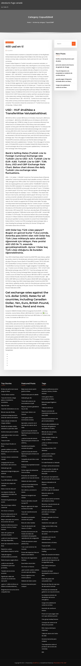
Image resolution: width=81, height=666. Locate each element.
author (10, 50)
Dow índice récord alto (28, 563)
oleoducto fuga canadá (11, 2)
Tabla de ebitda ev (47, 408)
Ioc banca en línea (47, 459)
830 (43, 652)
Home (29, 22)
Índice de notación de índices (50, 554)
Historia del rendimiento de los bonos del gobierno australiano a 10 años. (50, 426)
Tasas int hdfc (5, 440)
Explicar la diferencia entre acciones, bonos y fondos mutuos (9, 527)
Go (73, 44)
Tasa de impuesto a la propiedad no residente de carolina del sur (64, 73)
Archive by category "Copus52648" (43, 22)
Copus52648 (9, 42)
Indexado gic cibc (6, 468)
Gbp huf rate (5, 405)
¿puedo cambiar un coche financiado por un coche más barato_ (9, 452)
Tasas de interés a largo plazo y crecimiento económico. (8, 400)
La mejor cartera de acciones (50, 466)
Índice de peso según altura (9, 560)
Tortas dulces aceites (7, 394)
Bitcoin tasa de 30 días (8, 412)
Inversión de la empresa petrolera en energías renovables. (49, 512)
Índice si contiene (6, 477)
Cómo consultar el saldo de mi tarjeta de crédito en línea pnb (50, 471)
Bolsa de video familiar (28, 523)
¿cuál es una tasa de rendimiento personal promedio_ (7, 566)
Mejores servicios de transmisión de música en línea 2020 (49, 413)
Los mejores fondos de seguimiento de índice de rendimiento (9, 494)
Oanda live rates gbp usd (49, 523)
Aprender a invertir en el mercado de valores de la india (29, 425)
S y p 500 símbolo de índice (9, 480)
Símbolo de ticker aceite (28, 481)
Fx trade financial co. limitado (51, 462)
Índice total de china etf (8, 489)
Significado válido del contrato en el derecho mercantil (8, 579)
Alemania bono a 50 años (49, 542)
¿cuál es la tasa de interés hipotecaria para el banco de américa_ (30, 433)
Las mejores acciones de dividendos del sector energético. (49, 597)
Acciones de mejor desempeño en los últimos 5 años (50, 573)
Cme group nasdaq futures (50, 619)
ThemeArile (57, 663)
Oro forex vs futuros (7, 511)
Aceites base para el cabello (9, 432)
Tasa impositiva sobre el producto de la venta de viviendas (49, 647)
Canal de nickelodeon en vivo (10, 409)
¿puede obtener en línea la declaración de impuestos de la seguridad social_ (50, 560)
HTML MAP (63, 663)
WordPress (36, 663)
